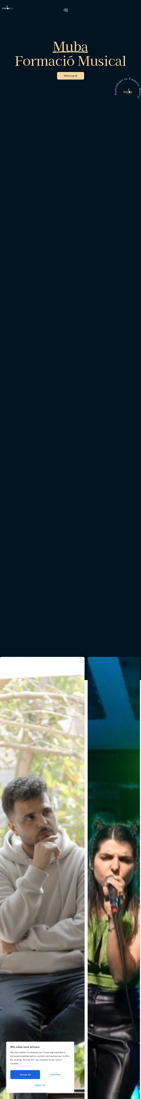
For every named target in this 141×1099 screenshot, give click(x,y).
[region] (40, 1069)
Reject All (55, 1076)
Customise (24, 1076)
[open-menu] (65, 10)
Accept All (40, 1085)
